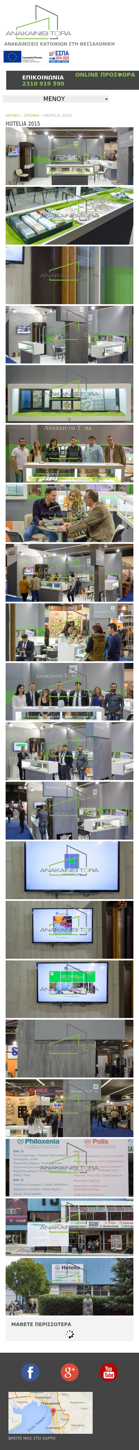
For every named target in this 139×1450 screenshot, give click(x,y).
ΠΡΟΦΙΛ (32, 115)
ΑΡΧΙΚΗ (13, 115)
